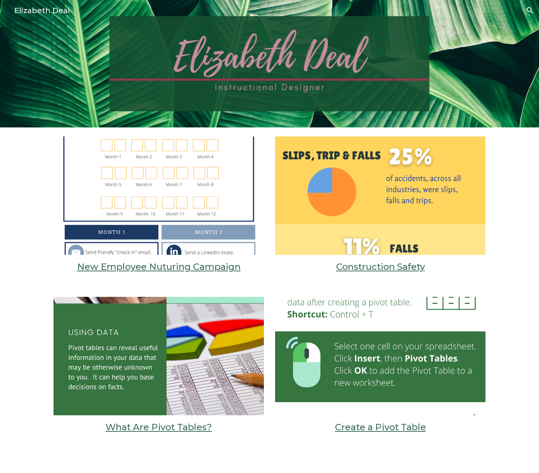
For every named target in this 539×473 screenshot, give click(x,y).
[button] (530, 10)
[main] (159, 267)
